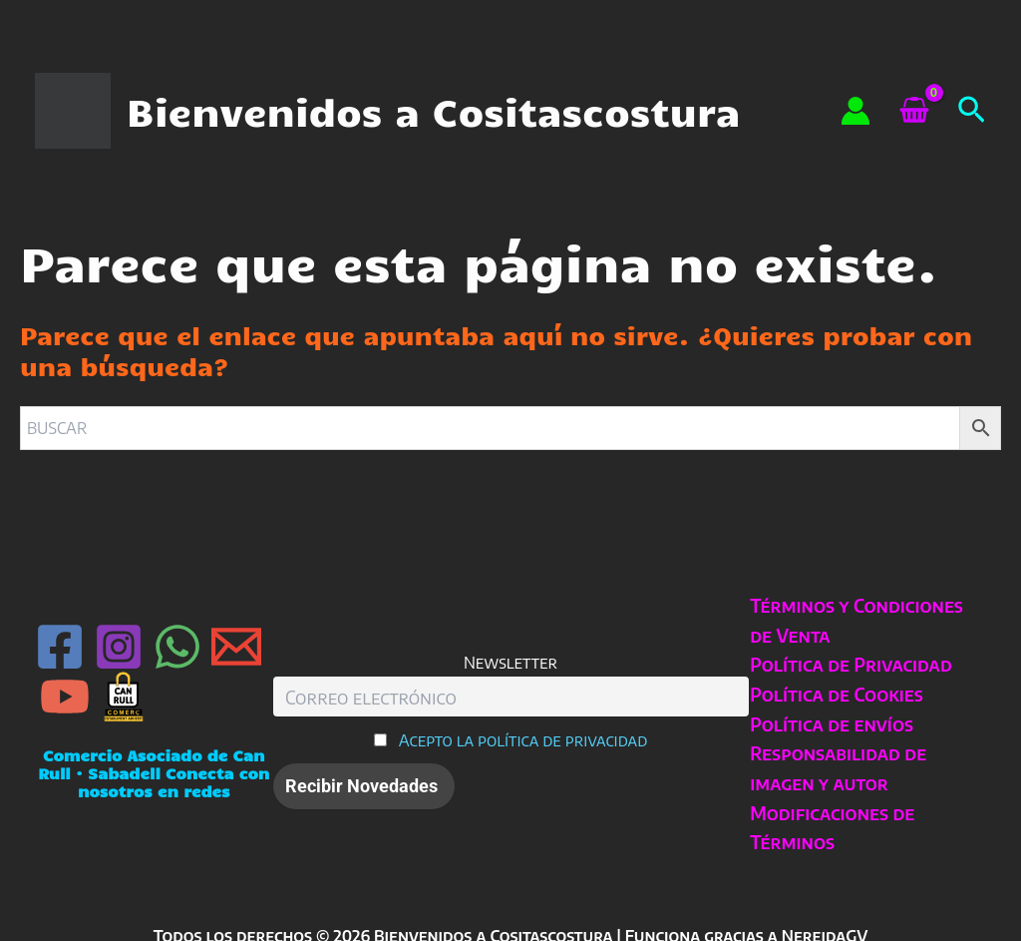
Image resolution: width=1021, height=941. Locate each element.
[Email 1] (236, 647)
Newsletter (510, 662)
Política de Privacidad (850, 664)
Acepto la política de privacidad (523, 739)
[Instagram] (119, 647)
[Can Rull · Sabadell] (124, 696)
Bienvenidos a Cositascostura (433, 111)
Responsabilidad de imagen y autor (837, 767)
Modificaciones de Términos (831, 827)
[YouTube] (65, 696)
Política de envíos (830, 723)
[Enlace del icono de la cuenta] (855, 111)
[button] (971, 111)
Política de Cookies (835, 694)
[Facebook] (60, 647)
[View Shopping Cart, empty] (913, 111)
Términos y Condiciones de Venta (855, 620)
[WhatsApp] (177, 647)
